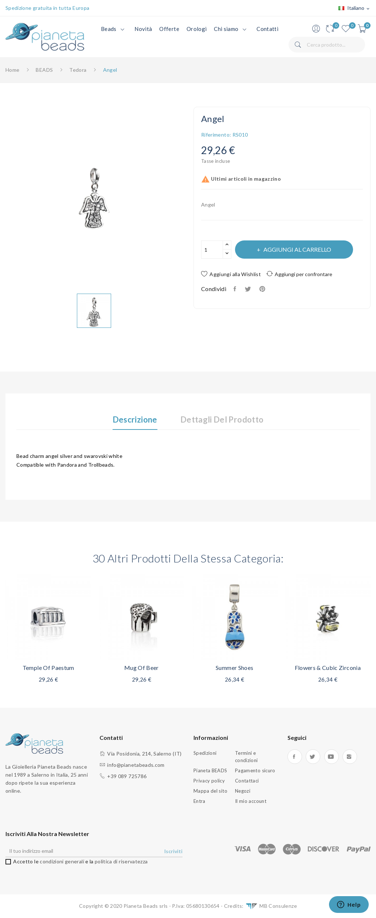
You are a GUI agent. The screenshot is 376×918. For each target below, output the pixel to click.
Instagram (349, 756)
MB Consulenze (271, 906)
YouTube (331, 756)
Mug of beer (141, 667)
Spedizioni (205, 753)
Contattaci (247, 781)
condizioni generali (62, 861)
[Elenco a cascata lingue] (354, 8)
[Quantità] (212, 249)
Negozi (242, 791)
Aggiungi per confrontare (299, 273)
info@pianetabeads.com (135, 765)
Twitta (248, 288)
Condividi (235, 288)
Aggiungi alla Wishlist (231, 274)
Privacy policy (209, 781)
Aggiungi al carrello (296, 249)
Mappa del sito (210, 791)
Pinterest (263, 288)
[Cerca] (327, 44)
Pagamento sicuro (255, 770)
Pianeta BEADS (210, 770)
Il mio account (250, 801)
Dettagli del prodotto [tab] (221, 419)
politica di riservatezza (121, 861)
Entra (199, 801)
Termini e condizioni (246, 756)
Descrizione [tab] (135, 419)
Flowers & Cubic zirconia (328, 667)
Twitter (313, 756)
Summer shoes (234, 667)
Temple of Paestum (48, 667)
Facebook (294, 756)
